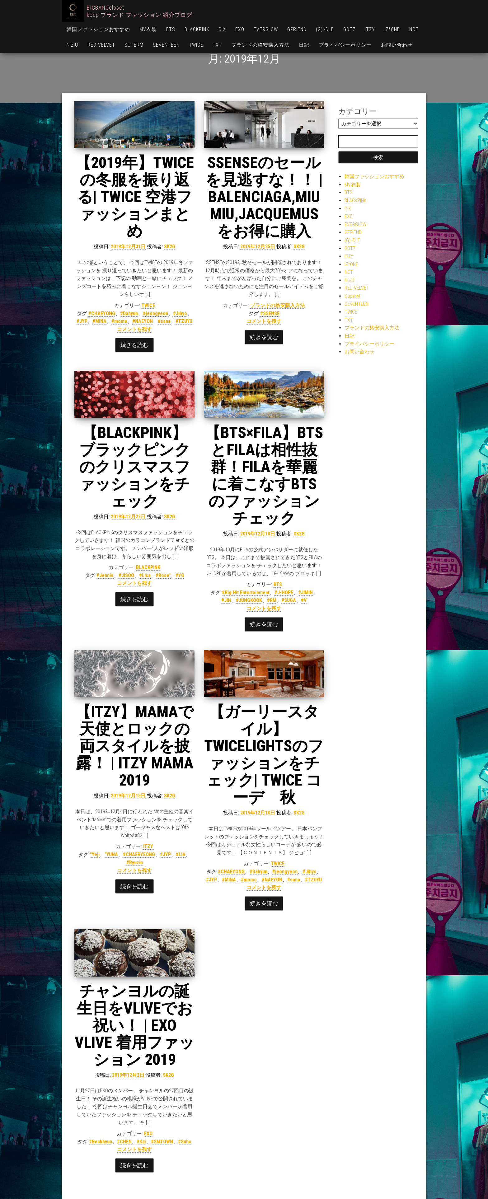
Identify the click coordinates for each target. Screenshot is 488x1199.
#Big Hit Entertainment (246, 592)
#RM (271, 600)
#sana (164, 321)
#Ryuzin (134, 862)
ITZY (370, 29)
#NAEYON (142, 321)
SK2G (169, 247)
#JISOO (126, 575)
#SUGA (288, 600)
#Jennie (105, 575)
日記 (304, 45)
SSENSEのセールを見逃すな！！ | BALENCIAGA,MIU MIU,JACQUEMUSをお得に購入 (264, 197)
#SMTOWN (162, 1142)
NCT (414, 29)
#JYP (82, 321)
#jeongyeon (155, 313)
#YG (180, 575)
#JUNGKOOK (249, 600)
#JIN (226, 600)
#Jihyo (180, 313)
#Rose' (163, 575)
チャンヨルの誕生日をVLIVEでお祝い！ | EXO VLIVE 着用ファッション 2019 (135, 1025)
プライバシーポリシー (345, 45)
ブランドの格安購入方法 (260, 45)
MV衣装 (148, 29)
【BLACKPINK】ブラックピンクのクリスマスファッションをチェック (134, 467)
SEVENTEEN (166, 45)
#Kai (141, 1142)
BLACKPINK (197, 29)
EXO (239, 29)
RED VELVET (101, 45)
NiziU (72, 45)
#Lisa (145, 575)
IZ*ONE (392, 29)
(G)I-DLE (325, 29)
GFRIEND (297, 29)
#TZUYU (184, 321)
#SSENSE (269, 313)
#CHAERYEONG (139, 854)
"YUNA (111, 854)
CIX (222, 29)
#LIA (180, 854)
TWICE (196, 45)
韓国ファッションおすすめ (98, 29)
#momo (119, 321)
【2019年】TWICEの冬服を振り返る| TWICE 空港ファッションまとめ (134, 197)
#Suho (184, 1142)
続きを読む (134, 345)
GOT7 (349, 29)
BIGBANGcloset (105, 7)
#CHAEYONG (101, 313)
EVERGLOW (266, 29)
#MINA (99, 321)
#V (304, 600)
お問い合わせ (397, 45)
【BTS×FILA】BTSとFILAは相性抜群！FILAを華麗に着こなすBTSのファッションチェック (264, 475)
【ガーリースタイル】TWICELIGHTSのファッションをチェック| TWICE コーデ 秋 (264, 754)
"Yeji (95, 854)
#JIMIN (305, 592)
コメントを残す (134, 329)
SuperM (133, 45)
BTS (170, 29)
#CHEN (124, 1142)
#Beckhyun (100, 1142)
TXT (217, 45)
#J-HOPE (283, 592)
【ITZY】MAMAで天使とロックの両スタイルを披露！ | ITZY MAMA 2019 (134, 746)
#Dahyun (129, 313)
